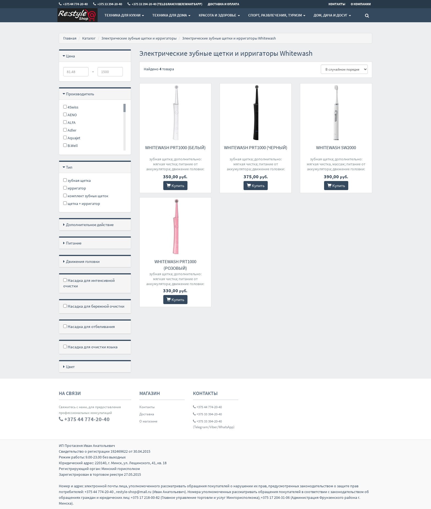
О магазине (148, 421)
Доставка (146, 414)
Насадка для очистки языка (90, 346)
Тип (69, 167)
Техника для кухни (124, 15)
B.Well (70, 145)
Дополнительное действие (90, 224)
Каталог (89, 38)
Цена (70, 56)
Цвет (70, 366)
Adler (69, 130)
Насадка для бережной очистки (93, 306)
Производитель (80, 93)
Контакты (147, 407)
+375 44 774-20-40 (207, 407)
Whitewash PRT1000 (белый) (175, 147)
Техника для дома (171, 15)
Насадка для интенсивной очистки (89, 283)
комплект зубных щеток (85, 195)
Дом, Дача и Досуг (332, 15)
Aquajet (71, 137)
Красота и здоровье (219, 15)
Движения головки (83, 261)
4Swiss (70, 107)
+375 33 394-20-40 (207, 414)
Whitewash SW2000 (336, 147)
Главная (69, 38)
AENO (70, 114)
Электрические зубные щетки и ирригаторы (138, 38)
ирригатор (74, 188)
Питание (73, 243)
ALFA (69, 122)
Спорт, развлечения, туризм (276, 15)
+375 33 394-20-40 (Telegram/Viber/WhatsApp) (213, 424)
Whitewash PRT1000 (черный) (255, 147)
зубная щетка (77, 180)
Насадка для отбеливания (89, 326)
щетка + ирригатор (81, 203)
